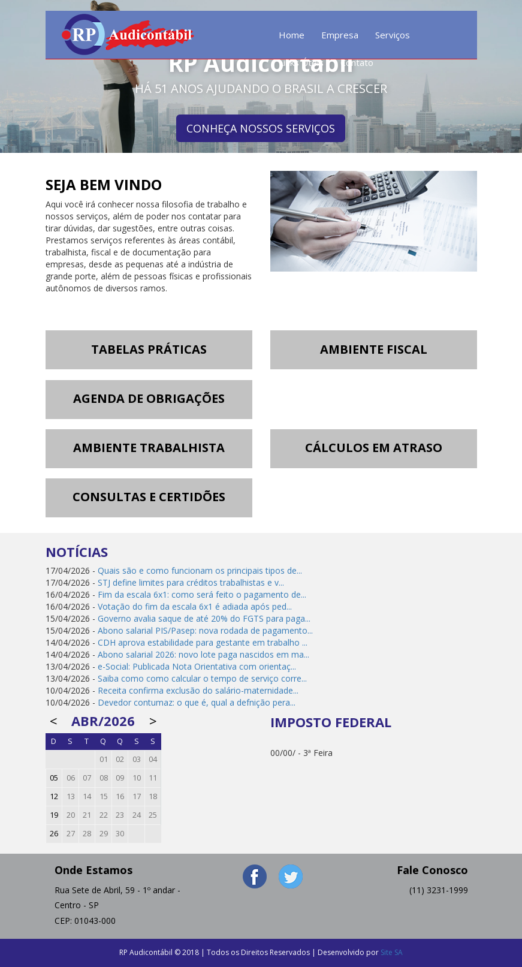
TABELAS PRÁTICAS (149, 349)
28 (87, 834)
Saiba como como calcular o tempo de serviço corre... (202, 678)
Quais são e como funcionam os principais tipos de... (200, 570)
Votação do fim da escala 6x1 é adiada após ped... (195, 606)
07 (87, 778)
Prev (15, 76)
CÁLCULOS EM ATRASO (373, 447)
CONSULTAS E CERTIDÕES (149, 497)
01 (103, 759)
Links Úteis (301, 62)
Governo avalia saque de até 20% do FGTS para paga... (204, 618)
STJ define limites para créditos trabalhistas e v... (191, 582)
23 (120, 815)
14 (87, 796)
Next (506, 76)
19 (54, 815)
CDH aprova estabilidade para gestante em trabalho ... (202, 642)
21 (87, 815)
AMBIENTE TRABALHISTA (149, 447)
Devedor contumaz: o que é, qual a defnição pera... (196, 702)
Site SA (392, 952)
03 (136, 759)
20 (71, 815)
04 (153, 759)
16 (120, 796)
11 (153, 778)
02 (120, 759)
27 (71, 834)
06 (71, 778)
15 (103, 796)
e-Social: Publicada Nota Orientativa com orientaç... (197, 666)
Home (291, 35)
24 (136, 815)
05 (54, 778)
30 (120, 834)
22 (103, 815)
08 (103, 778)
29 (103, 834)
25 (153, 815)
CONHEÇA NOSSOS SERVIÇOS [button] (260, 128)
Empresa (339, 35)
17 (136, 796)
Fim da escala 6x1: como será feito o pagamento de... (202, 594)
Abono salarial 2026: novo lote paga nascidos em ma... (203, 654)
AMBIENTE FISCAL (373, 349)
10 (136, 778)
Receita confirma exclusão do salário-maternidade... (198, 690)
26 (54, 834)
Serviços (392, 35)
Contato (356, 62)
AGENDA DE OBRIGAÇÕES (149, 398)
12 (54, 796)
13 (71, 796)
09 (120, 778)
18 (153, 796)
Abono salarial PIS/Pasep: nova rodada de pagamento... (205, 630)
